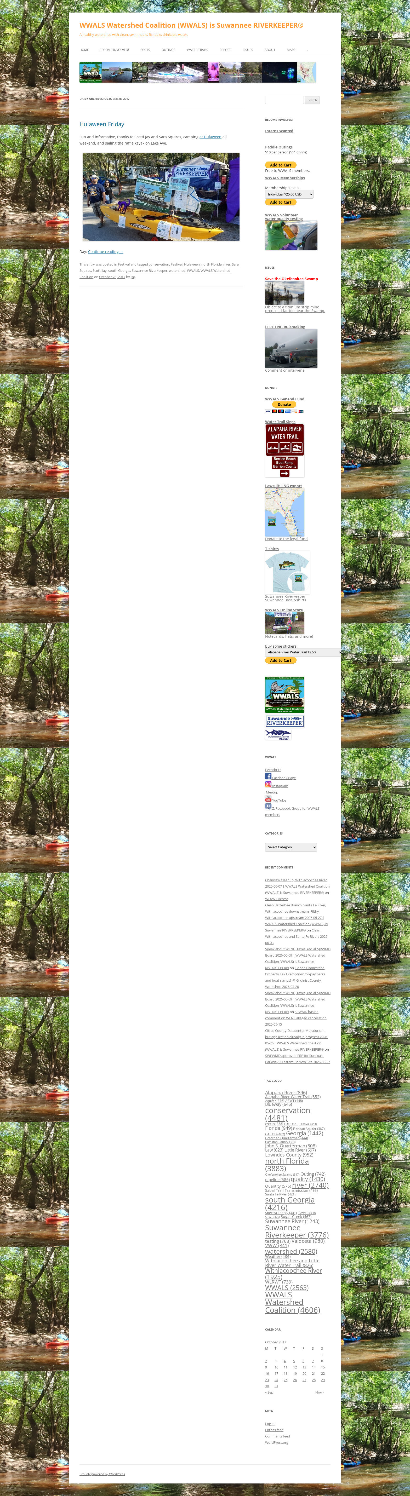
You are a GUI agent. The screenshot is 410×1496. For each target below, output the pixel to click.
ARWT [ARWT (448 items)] (294, 1100)
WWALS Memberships (285, 177)
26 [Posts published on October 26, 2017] (295, 1379)
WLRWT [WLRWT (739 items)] (279, 1282)
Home (84, 50)
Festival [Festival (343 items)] (308, 1124)
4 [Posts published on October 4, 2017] (285, 1361)
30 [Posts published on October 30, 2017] (267, 1386)
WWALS (193, 270)
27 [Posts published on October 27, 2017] (304, 1379)
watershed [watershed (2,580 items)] (291, 1251)
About (270, 50)
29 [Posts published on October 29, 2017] (323, 1379)
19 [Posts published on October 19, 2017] (295, 1373)
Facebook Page (280, 777)
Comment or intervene (291, 368)
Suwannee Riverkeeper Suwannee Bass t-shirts (287, 596)
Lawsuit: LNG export (283, 485)
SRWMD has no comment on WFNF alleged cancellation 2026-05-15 (296, 1018)
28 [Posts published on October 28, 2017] (314, 1379)
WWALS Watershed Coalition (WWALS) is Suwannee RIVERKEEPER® (191, 25)
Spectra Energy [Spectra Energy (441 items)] (281, 1212)
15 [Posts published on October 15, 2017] (323, 1367)
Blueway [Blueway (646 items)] (278, 1104)
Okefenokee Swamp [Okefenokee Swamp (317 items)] (282, 1174)
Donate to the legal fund (286, 537)
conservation (159, 264)
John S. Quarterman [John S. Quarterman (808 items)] (291, 1145)
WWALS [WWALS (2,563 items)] (287, 1287)
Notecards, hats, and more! (289, 634)
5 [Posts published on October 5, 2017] (294, 1361)
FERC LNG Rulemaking (285, 326)
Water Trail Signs (280, 421)
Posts (145, 50)
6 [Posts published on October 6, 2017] (303, 1361)
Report (225, 50)
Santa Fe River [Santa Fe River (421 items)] (280, 1194)
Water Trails (197, 50)
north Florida (211, 264)
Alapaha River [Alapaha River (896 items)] (286, 1092)
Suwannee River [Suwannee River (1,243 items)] (292, 1221)
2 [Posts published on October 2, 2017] (266, 1361)
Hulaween (192, 264)
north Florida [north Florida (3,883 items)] (287, 1164)
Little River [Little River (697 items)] (300, 1150)
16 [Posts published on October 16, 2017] (267, 1373)
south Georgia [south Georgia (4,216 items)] (290, 1203)
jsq (133, 276)
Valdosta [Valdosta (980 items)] (308, 1241)
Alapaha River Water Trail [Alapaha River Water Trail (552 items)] (293, 1096)
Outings (168, 50)
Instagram (276, 786)
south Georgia (119, 270)
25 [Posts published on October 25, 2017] (285, 1379)
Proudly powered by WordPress (102, 1474)
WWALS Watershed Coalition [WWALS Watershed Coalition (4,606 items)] (292, 1302)
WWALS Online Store (284, 609)
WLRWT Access (276, 898)
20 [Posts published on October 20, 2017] (304, 1373)
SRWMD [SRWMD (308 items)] (307, 1213)
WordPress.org (276, 1442)
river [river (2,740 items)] (310, 1185)
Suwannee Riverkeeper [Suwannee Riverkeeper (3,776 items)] (297, 1231)
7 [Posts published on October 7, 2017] (313, 1361)
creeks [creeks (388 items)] (274, 1123)
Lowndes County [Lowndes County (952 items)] (289, 1154)
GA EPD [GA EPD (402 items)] (275, 1134)
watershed (177, 270)
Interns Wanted (279, 130)
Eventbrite (273, 769)
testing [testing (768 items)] (278, 1241)
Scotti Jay (100, 270)
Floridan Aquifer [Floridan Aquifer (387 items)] (309, 1128)
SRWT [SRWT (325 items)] (272, 1217)
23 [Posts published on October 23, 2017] (267, 1379)
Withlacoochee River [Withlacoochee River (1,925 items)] (293, 1273)
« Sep (269, 1392)
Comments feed (277, 1436)
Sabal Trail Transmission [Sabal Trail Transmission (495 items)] (291, 1190)
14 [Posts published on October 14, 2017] (314, 1367)
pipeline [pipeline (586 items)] (277, 1179)
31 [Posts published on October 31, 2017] (276, 1386)
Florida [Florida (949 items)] (278, 1128)
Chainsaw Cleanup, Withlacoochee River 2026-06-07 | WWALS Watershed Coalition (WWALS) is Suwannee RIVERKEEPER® (297, 886)
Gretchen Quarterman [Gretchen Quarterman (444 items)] (286, 1138)
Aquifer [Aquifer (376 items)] (274, 1100)
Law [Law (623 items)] (274, 1150)
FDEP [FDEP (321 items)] (291, 1124)
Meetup (271, 792)
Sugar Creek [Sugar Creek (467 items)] (296, 1216)
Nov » (319, 1392)
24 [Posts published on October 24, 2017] (276, 1379)
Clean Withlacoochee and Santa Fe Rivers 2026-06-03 (296, 936)
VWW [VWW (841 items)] (277, 1245)
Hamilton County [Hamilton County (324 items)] (280, 1142)
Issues (248, 50)
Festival (124, 264)
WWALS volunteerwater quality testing (284, 216)
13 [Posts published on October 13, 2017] (304, 1367)
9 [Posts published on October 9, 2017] (266, 1367)
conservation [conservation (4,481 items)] (287, 1114)
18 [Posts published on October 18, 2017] (285, 1373)
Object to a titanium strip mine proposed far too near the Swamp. (295, 307)
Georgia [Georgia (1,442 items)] (304, 1133)
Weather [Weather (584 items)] (278, 1256)
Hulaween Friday (101, 124)
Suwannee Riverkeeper (149, 270)
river (226, 264)
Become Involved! (114, 50)
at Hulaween (210, 136)
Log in (270, 1423)
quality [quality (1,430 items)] (308, 1179)
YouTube (275, 800)
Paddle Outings (279, 147)
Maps (291, 50)
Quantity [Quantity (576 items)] (278, 1186)
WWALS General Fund (284, 398)
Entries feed (274, 1430)
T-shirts (272, 548)
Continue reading (105, 251)
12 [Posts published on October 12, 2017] (295, 1367)
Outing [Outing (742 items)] (313, 1174)
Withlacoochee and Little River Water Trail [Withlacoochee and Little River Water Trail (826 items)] (292, 1262)
